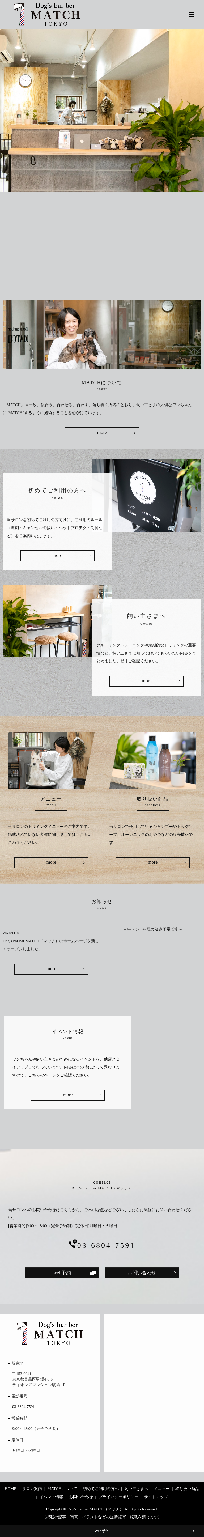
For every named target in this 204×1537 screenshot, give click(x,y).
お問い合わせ (142, 1272)
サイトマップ (156, 1497)
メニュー (162, 1489)
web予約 (62, 1272)
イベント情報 (51, 1497)
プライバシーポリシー (118, 1497)
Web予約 (101, 1531)
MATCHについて (63, 1489)
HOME (10, 1489)
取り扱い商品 (187, 1489)
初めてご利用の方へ (101, 1489)
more (102, 432)
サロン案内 (32, 1489)
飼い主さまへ (136, 1489)
